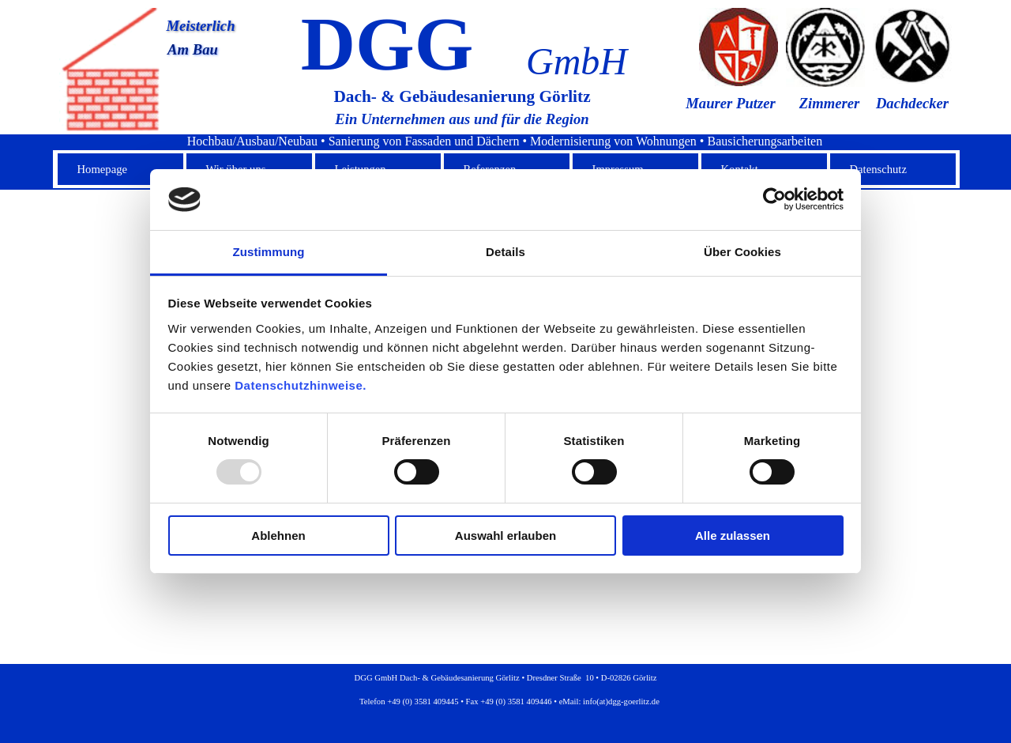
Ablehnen (278, 535)
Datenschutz (878, 169)
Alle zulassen (732, 535)
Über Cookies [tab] (742, 251)
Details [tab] (505, 251)
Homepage (102, 169)
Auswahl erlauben (505, 535)
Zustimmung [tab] (269, 251)
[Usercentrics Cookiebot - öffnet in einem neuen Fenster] (774, 199)
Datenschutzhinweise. (300, 385)
